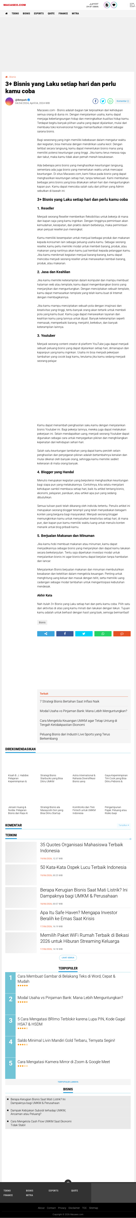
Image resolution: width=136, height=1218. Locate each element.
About (41, 1208)
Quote (51, 13)
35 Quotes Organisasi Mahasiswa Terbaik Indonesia (81, 847)
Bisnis (26, 13)
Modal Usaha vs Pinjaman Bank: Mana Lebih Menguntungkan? (70, 998)
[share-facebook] (95, 101)
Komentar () (123, 101)
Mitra (75, 13)
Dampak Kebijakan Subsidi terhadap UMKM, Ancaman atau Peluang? (38, 1112)
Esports (39, 13)
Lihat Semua (68, 958)
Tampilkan (124, 825)
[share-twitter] (103, 101)
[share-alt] (46, 633)
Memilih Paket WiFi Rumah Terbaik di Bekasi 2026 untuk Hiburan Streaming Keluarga (84, 938)
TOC (84, 1208)
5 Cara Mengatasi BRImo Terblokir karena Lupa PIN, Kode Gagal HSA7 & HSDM (71, 1022)
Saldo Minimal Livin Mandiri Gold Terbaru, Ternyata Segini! (66, 1040)
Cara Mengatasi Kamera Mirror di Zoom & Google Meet (64, 1062)
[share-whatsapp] (110, 101)
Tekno (15, 13)
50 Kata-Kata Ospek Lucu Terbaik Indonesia (83, 867)
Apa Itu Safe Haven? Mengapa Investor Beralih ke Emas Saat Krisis (78, 915)
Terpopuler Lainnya (68, 1082)
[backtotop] (68, 1183)
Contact (51, 1208)
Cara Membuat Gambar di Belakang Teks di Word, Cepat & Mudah (67, 979)
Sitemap (93, 1208)
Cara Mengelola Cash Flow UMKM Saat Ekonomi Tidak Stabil (41, 1123)
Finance (63, 13)
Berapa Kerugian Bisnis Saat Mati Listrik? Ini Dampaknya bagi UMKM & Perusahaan (84, 893)
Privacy (62, 1208)
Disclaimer (74, 1208)
